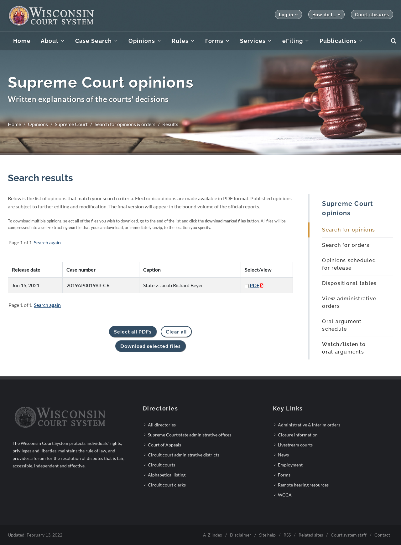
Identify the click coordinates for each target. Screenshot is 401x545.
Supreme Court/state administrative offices (189, 434)
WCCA (285, 494)
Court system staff (349, 534)
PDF (254, 285)
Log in (288, 14)
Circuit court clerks (167, 484)
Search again (47, 242)
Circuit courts (161, 464)
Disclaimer (240, 534)
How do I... (326, 14)
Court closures (372, 14)
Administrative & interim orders (309, 424)
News (283, 454)
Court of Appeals (164, 444)
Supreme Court (71, 124)
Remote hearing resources (303, 484)
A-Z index (212, 534)
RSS (287, 534)
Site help (267, 534)
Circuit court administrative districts (183, 454)
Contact (382, 534)
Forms (284, 474)
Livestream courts (295, 444)
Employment (290, 464)
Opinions (38, 124)
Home (14, 124)
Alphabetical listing (166, 474)
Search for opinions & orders (125, 124)
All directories (162, 424)
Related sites (311, 534)
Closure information (298, 434)
